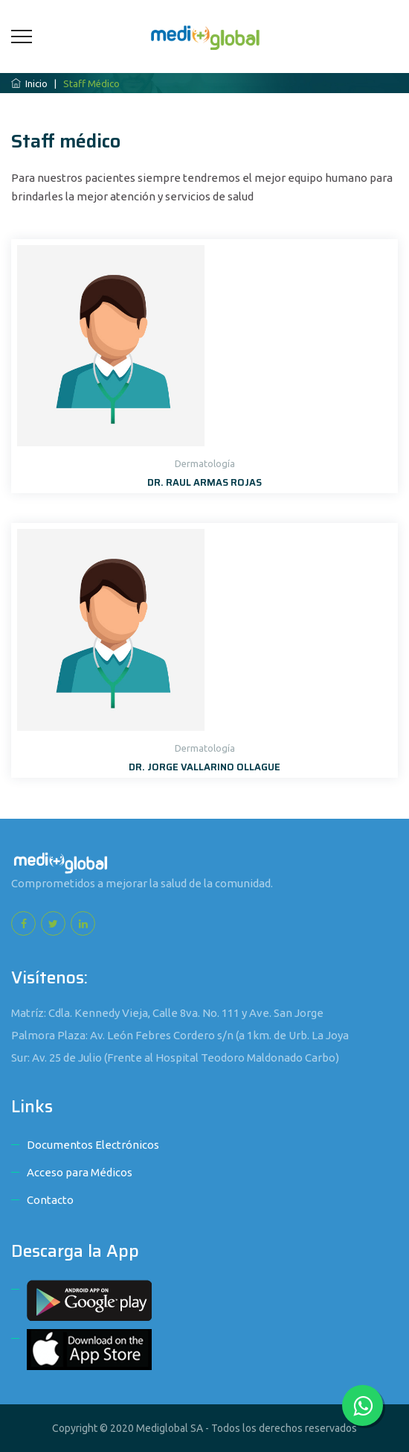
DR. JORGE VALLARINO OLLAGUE (204, 767)
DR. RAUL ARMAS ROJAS (204, 482)
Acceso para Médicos (79, 1172)
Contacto (50, 1199)
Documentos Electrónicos (93, 1144)
